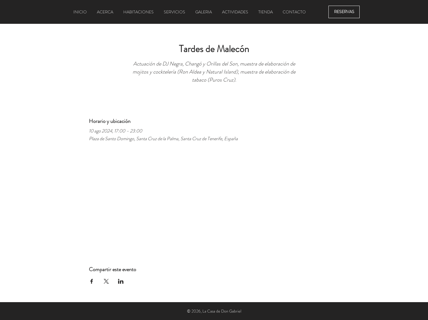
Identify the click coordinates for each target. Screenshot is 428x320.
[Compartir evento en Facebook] (92, 281)
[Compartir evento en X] (106, 281)
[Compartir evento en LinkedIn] (121, 281)
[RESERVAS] (344, 12)
